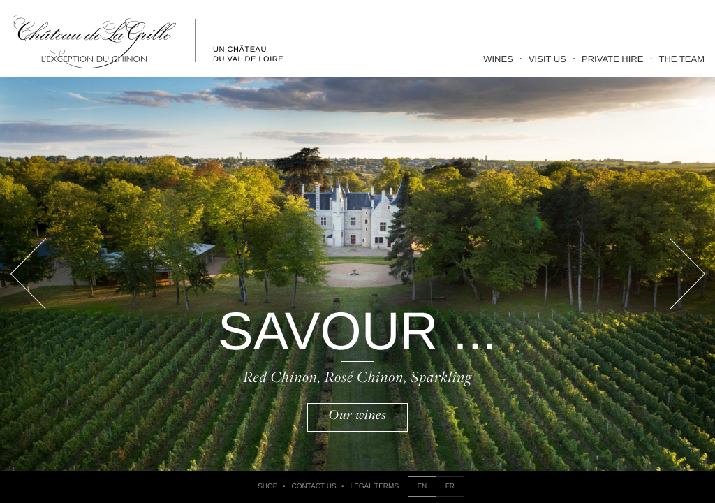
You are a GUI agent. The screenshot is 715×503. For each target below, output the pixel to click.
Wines (498, 59)
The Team (682, 59)
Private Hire (612, 59)
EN (422, 486)
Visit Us (547, 59)
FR (450, 486)
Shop (267, 486)
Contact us (314, 486)
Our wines (358, 415)
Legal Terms (375, 486)
